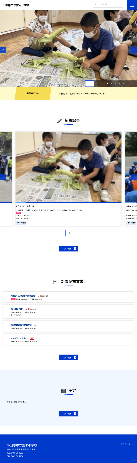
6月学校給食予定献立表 (21, 325)
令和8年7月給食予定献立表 (23, 295)
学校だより (17, 315)
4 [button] (119, 84)
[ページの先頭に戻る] (134, 460)
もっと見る (67, 248)
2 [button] (111, 84)
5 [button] (123, 84)
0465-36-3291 (17, 452)
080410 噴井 (17, 308)
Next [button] (134, 50)
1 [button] (107, 84)
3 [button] (115, 84)
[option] (68, 48)
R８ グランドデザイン (20, 338)
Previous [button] (3, 50)
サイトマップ (125, 444)
